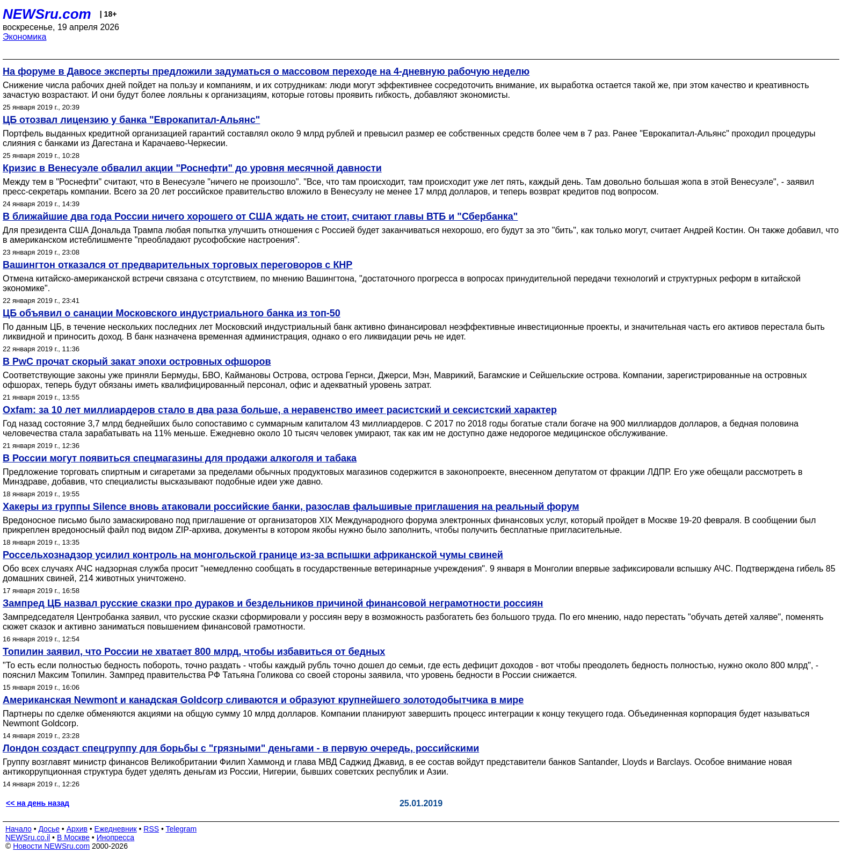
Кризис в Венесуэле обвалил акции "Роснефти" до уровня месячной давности (192, 168)
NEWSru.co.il (27, 837)
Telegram (181, 829)
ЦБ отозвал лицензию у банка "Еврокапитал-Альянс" (131, 119)
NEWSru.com (47, 14)
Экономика (25, 36)
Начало (18, 829)
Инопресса (116, 837)
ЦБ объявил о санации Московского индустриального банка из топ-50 (171, 313)
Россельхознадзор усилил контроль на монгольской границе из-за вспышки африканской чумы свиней (253, 555)
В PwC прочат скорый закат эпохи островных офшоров (137, 361)
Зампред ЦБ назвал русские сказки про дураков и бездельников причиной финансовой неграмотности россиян (273, 603)
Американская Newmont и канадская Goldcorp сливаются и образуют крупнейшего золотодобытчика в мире (263, 700)
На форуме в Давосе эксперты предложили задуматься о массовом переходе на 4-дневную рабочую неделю (266, 71)
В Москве (73, 837)
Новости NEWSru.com (51, 846)
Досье (49, 829)
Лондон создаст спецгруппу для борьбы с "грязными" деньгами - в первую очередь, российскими (241, 748)
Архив (77, 829)
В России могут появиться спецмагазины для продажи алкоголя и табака (180, 458)
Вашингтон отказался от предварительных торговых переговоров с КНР (177, 264)
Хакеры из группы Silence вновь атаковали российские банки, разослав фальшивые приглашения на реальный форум (291, 506)
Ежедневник (116, 829)
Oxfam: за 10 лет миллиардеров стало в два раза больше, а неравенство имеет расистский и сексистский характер (280, 409)
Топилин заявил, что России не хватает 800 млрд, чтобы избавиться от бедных (194, 651)
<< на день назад (37, 803)
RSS (151, 829)
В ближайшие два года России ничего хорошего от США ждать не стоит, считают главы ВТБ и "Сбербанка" (260, 216)
